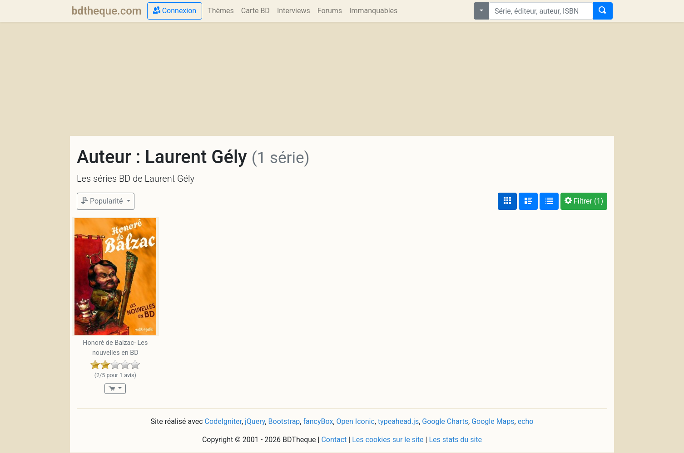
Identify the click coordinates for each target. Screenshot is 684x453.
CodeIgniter (223, 421)
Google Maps (492, 421)
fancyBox (318, 421)
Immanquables (373, 10)
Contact (334, 439)
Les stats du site (455, 439)
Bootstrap (284, 421)
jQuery (255, 421)
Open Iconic (356, 421)
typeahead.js (398, 421)
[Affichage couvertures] (507, 201)
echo (526, 421)
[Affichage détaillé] (528, 201)
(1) (584, 201)
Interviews (293, 10)
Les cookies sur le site (387, 439)
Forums (329, 10)
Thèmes (221, 10)
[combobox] (541, 11)
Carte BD (255, 10)
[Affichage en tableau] (549, 201)
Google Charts (445, 421)
